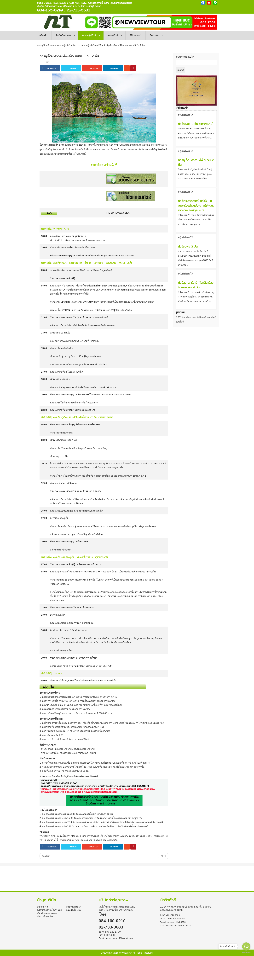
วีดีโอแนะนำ (135, 35)
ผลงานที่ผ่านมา (73, 906)
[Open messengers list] (246, 946)
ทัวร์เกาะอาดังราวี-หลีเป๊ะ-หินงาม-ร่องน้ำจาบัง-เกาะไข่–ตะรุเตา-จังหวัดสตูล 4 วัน (196, 206)
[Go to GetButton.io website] (246, 953)
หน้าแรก (50, 45)
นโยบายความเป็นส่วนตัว (49, 910)
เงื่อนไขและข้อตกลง (47, 913)
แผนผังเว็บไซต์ (73, 910)
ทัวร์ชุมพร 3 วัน (188, 246)
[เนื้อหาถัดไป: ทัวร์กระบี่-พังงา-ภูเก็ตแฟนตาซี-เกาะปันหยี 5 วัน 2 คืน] (163, 856)
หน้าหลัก (43, 35)
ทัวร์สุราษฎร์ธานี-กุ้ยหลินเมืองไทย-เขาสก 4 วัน (195, 285)
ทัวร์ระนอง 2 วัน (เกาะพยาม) (195, 123)
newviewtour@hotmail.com (119, 938)
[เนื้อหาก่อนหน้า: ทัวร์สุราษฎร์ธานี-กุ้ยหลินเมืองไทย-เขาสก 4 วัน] (46, 856)
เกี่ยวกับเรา (42, 906)
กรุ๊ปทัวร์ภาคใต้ (93, 45)
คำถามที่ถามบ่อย (45, 916)
